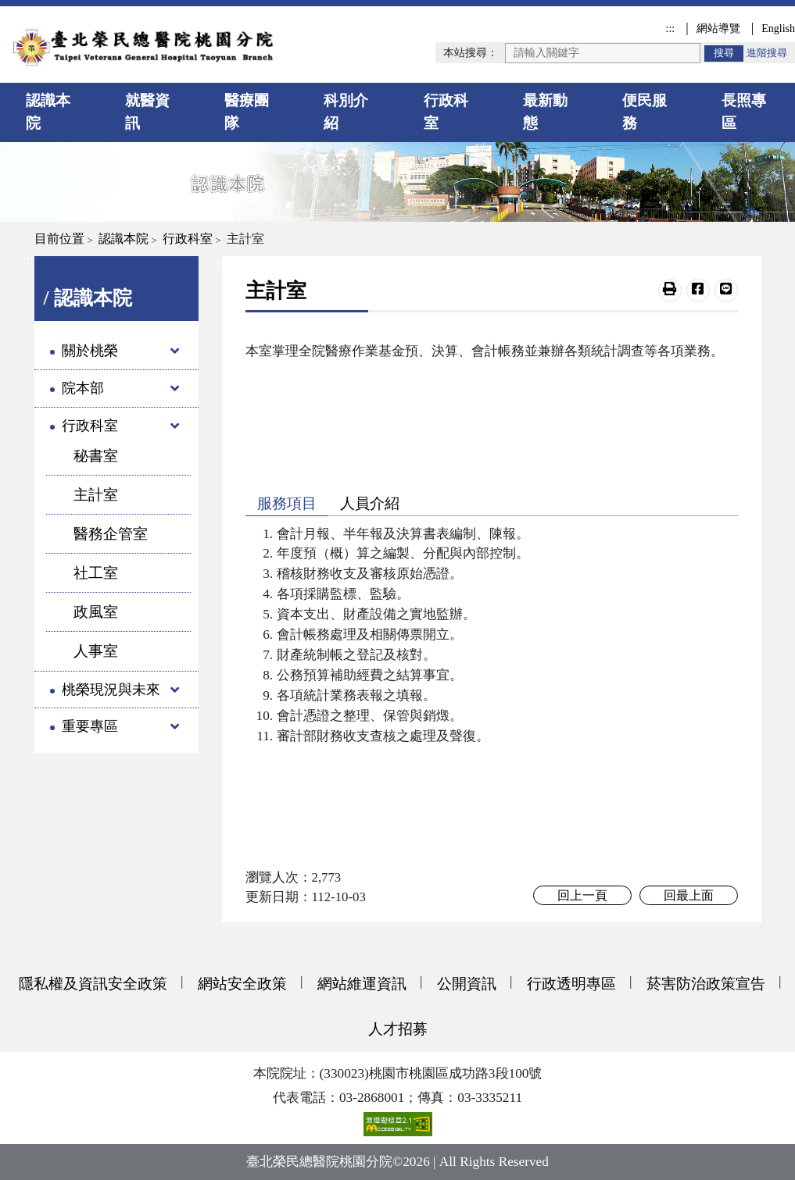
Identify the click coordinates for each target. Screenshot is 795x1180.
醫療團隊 (246, 111)
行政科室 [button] (90, 425)
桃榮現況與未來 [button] (111, 689)
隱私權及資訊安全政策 (93, 983)
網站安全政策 (242, 983)
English (778, 28)
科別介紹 (346, 111)
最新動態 (545, 111)
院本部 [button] (83, 388)
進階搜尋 (767, 53)
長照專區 (744, 111)
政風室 (95, 612)
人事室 (95, 651)
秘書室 (95, 455)
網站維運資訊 (361, 983)
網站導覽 (718, 28)
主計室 (95, 495)
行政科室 (446, 111)
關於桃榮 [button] (90, 350)
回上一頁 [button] (582, 895)
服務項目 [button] (287, 503)
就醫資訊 (147, 111)
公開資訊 (466, 983)
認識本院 (48, 111)
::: (670, 28)
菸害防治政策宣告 (705, 983)
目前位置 (59, 238)
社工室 (95, 573)
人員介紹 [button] (369, 503)
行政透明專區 (571, 983)
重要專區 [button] (90, 726)
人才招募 (398, 1029)
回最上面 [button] (689, 895)
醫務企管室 (110, 534)
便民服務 (644, 111)
